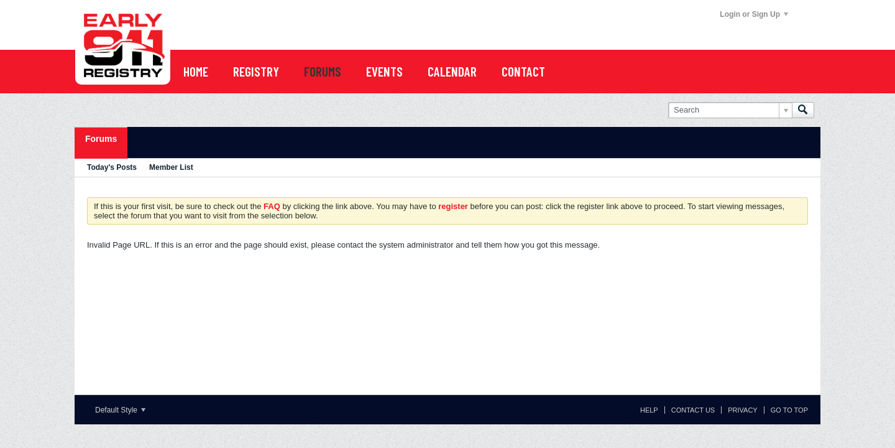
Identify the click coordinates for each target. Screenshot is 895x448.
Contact (523, 71)
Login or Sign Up (754, 14)
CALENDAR (452, 71)
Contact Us (693, 410)
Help (649, 410)
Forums (101, 139)
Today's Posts (112, 167)
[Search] (730, 110)
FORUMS (322, 71)
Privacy (742, 410)
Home (195, 71)
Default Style (120, 410)
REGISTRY (256, 71)
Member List (171, 167)
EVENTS (384, 71)
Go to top (789, 410)
